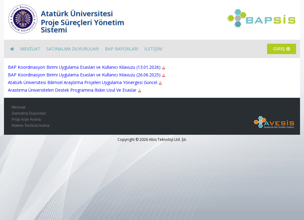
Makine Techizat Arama (30, 125)
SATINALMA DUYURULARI (72, 49)
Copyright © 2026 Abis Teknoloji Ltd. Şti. (152, 139)
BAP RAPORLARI (121, 49)
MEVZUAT (30, 49)
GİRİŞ (281, 48)
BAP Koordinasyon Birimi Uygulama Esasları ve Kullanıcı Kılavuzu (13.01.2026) (86, 67)
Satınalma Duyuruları (29, 113)
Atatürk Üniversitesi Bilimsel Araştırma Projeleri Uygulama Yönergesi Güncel (85, 82)
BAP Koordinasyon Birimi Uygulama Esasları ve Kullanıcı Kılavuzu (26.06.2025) (86, 75)
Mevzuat (18, 107)
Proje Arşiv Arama (26, 119)
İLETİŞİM (153, 49)
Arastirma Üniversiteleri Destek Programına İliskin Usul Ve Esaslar (74, 90)
